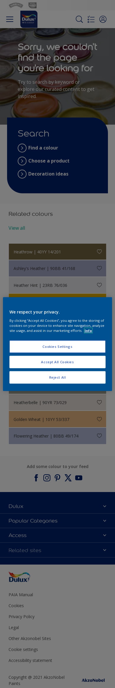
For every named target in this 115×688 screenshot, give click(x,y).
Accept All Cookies (57, 361)
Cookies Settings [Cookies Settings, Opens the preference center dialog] (57, 346)
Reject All (57, 377)
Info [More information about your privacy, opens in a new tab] (88, 330)
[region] (57, 344)
